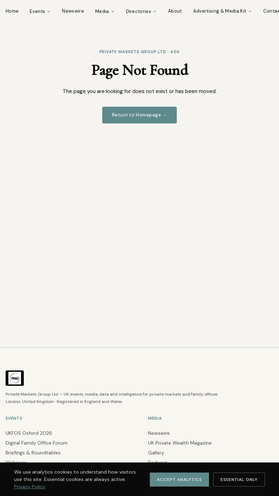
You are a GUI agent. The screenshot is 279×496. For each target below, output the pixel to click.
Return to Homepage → (139, 115)
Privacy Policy (30, 486)
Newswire (73, 11)
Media (105, 11)
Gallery (156, 452)
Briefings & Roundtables (33, 452)
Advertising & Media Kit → (222, 11)
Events (40, 11)
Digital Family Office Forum (37, 443)
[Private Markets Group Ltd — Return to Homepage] (15, 386)
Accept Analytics (179, 479)
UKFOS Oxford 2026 (29, 433)
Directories (141, 11)
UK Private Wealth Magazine (180, 443)
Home (12, 11)
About (175, 11)
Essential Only (239, 479)
